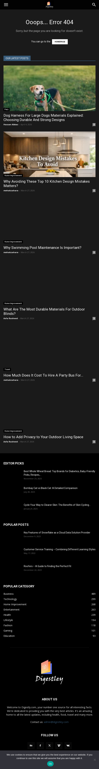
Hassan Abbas (10, 124)
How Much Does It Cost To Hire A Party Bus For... (43, 375)
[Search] (94, 4)
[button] (6, 4)
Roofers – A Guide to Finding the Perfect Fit (48, 566)
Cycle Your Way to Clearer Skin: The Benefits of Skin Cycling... (57, 505)
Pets (7, 109)
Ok (50, 764)
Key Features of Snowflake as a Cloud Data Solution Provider (57, 532)
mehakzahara (10, 190)
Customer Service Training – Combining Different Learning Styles (60, 549)
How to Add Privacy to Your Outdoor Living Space (43, 437)
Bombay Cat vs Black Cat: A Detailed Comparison (51, 488)
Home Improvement (13, 175)
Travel (7, 369)
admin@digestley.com (56, 722)
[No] (94, 759)
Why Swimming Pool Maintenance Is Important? (42, 248)
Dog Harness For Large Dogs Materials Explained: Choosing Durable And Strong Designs (43, 117)
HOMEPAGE (60, 42)
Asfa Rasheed (10, 318)
